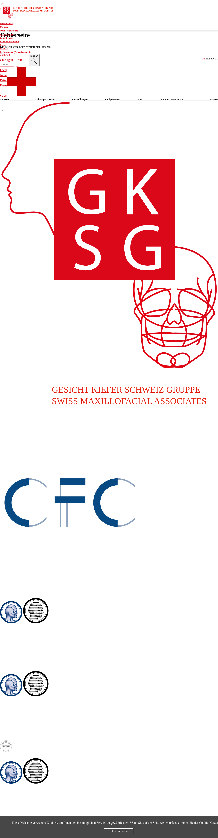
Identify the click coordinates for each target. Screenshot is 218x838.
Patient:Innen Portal (172, 99)
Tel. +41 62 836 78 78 (14, 583)
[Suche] (34, 60)
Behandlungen (80, 99)
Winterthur (5, 668)
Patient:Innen (6, 38)
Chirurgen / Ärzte (44, 99)
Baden (3, 595)
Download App (7, 23)
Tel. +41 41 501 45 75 (14, 811)
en (208, 58)
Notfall (18, 96)
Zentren (4, 99)
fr (212, 58)
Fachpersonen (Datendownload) (15, 52)
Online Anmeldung (9, 31)
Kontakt (4, 27)
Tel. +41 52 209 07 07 (14, 724)
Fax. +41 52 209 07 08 (14, 729)
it (216, 58)
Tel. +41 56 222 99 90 (14, 650)
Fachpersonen (6, 34)
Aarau (3, 440)
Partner (4, 48)
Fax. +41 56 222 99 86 (14, 656)
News (140, 99)
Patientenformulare (9, 41)
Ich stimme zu (119, 831)
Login (3, 45)
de (203, 58)
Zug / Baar (5, 756)
